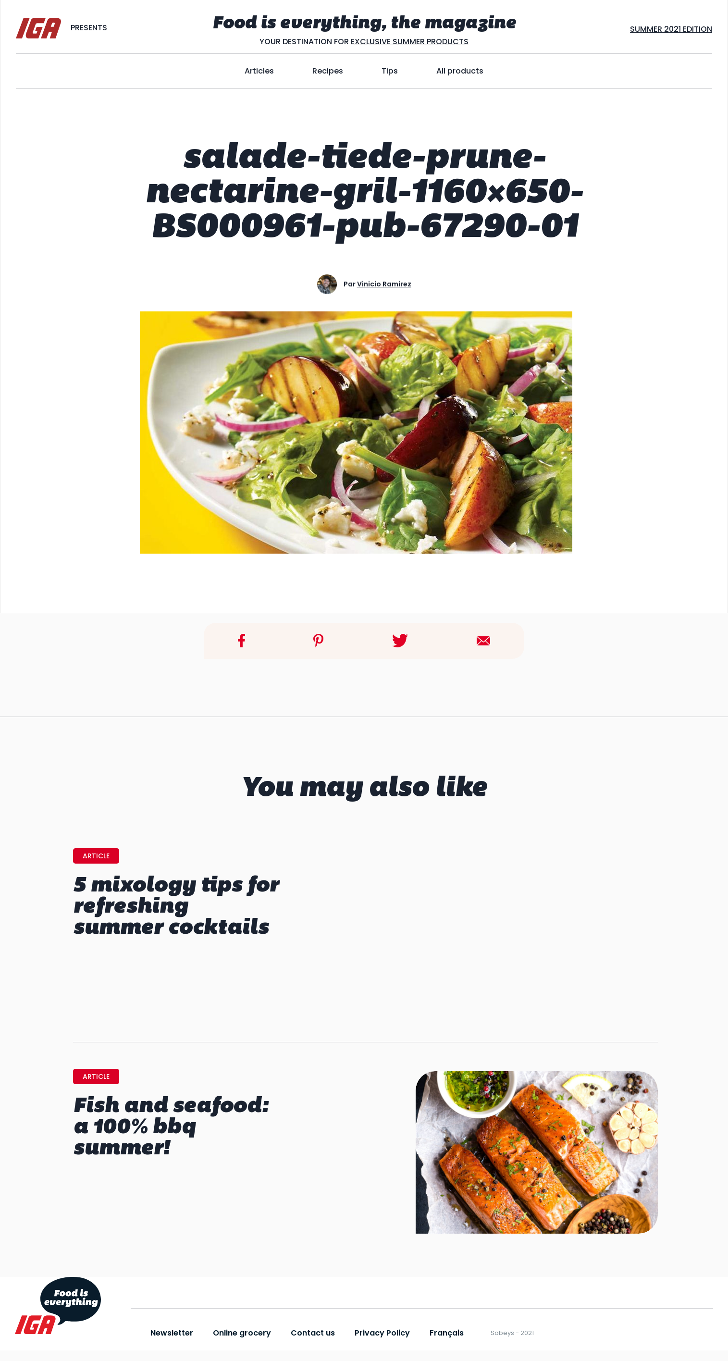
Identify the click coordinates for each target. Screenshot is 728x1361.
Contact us (313, 1332)
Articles (259, 70)
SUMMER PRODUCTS (430, 41)
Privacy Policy (382, 1332)
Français (447, 1332)
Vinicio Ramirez (384, 284)
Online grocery (242, 1332)
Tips (390, 70)
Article (96, 856)
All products (459, 70)
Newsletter (171, 1332)
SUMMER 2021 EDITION (671, 29)
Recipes (327, 70)
